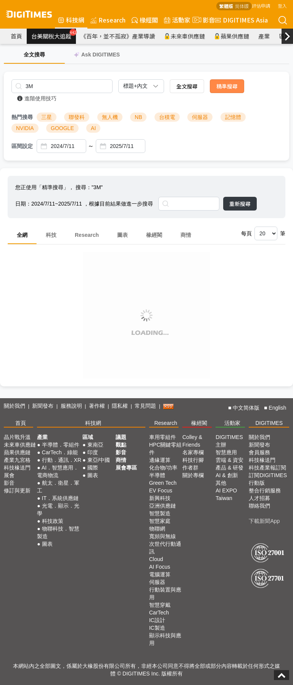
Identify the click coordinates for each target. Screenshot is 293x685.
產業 (264, 36)
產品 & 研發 (229, 468)
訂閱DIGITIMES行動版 (268, 479)
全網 (22, 235)
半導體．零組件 (60, 445)
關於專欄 (193, 475)
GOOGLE (62, 128)
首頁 (16, 36)
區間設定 (22, 146)
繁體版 (226, 6)
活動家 (177, 19)
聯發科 (77, 117)
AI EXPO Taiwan (226, 494)
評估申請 (261, 5)
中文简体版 (246, 408)
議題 (121, 437)
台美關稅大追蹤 (53, 34)
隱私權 (120, 406)
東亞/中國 (98, 460)
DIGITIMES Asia (241, 19)
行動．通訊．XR (61, 460)
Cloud (156, 559)
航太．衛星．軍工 (58, 487)
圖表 (122, 235)
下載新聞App (264, 521)
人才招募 (259, 498)
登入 (282, 5)
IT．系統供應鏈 (60, 498)
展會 (9, 475)
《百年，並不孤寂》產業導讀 (117, 36)
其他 (221, 483)
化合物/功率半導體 (163, 471)
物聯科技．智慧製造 (58, 532)
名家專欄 (193, 452)
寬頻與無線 (162, 536)
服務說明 (71, 406)
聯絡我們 (259, 506)
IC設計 (157, 620)
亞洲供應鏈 (162, 506)
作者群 (190, 468)
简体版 (242, 6)
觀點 (121, 445)
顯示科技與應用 (165, 639)
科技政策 (52, 521)
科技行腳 (193, 460)
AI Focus (159, 567)
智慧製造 (160, 513)
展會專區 (126, 468)
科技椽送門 (17, 468)
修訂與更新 (17, 490)
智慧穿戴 (160, 605)
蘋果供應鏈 (231, 36)
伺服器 (200, 117)
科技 (51, 235)
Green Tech (163, 483)
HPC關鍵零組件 (165, 448)
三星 (46, 117)
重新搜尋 (240, 203)
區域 (87, 437)
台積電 (167, 117)
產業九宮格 (17, 460)
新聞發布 (42, 406)
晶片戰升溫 (17, 437)
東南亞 (95, 445)
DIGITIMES (269, 423)
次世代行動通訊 (165, 548)
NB (138, 117)
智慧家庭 (160, 521)
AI (93, 128)
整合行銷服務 (265, 490)
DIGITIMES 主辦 (229, 441)
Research (108, 19)
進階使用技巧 (36, 98)
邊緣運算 (160, 460)
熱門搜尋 (22, 117)
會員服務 (259, 452)
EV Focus (160, 490)
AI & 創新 (227, 475)
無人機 (110, 117)
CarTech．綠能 (60, 452)
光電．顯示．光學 (58, 509)
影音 (202, 19)
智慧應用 (226, 452)
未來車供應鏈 (184, 36)
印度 (92, 452)
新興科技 (160, 498)
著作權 (97, 406)
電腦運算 (160, 574)
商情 (185, 235)
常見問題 (145, 406)
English (277, 408)
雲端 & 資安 (229, 460)
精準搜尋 (227, 86)
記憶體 (233, 117)
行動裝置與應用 (165, 593)
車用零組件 (162, 437)
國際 (92, 468)
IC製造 (157, 628)
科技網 (71, 19)
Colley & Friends (192, 441)
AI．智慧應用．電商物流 (58, 471)
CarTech (159, 612)
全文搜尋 (187, 86)
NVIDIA (25, 128)
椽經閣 (145, 19)
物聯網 (157, 529)
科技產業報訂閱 (267, 468)
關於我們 (14, 406)
